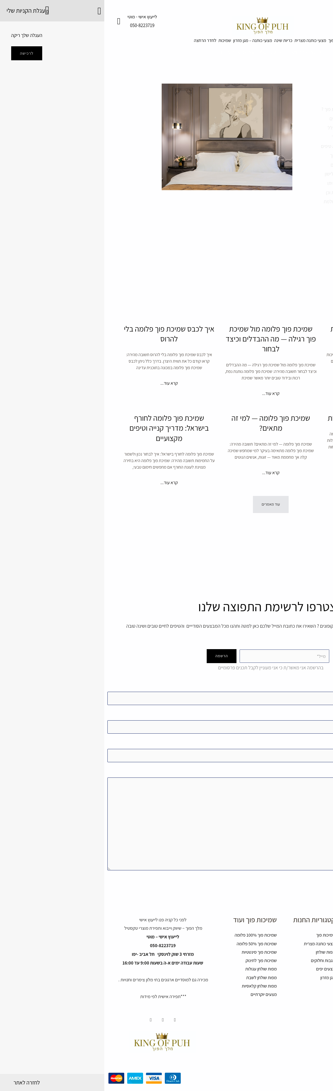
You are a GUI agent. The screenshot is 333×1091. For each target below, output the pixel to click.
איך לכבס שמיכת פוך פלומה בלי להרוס (64, 345)
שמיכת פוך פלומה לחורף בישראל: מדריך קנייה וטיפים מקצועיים (64, 454)
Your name (166, 683)
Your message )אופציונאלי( (166, 817)
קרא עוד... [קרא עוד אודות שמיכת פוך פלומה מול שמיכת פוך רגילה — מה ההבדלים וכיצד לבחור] (166, 410)
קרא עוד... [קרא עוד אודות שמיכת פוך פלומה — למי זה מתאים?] (166, 505)
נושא (166, 742)
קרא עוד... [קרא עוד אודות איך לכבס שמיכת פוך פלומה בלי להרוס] (65, 394)
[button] (167, 541)
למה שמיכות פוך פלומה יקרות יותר (268, 345)
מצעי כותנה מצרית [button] (224, 43)
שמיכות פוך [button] (264, 43)
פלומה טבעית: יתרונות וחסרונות (268, 450)
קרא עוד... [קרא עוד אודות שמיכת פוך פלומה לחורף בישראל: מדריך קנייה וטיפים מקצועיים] (65, 515)
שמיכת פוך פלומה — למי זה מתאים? (166, 450)
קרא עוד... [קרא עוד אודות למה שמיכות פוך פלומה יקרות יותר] (268, 401)
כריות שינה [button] (185, 43)
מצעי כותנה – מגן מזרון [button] (142, 43)
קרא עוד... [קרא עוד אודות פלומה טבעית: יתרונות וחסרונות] (268, 505)
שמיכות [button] (101, 43)
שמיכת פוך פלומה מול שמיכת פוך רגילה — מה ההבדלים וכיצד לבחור (166, 349)
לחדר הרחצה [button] (70, 43)
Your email (166, 713)
